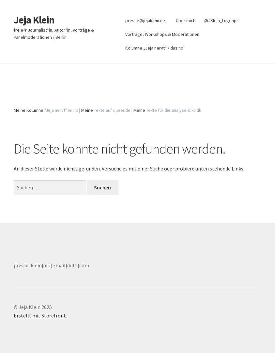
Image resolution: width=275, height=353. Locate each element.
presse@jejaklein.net (146, 20)
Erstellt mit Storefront (40, 315)
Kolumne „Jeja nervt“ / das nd (154, 48)
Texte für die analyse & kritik (173, 110)
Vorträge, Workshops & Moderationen (162, 34)
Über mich (185, 20)
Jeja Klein (34, 19)
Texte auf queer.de (112, 110)
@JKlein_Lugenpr (221, 20)
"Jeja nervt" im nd (61, 110)
